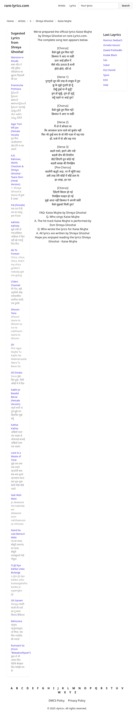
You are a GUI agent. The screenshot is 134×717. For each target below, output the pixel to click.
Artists (61, 5)
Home (10, 21)
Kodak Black (110, 55)
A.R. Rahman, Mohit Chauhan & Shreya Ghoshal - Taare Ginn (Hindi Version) (17, 170)
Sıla (105, 60)
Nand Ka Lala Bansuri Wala (18, 534)
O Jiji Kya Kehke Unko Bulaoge (18, 569)
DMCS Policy (57, 700)
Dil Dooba (16, 372)
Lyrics (72, 5)
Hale (105, 85)
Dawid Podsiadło (112, 50)
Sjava (106, 75)
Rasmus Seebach (112, 40)
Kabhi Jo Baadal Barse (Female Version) (15, 397)
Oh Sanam (17, 600)
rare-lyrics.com (16, 5)
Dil (12, 344)
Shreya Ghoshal (44, 21)
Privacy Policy (76, 700)
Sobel (106, 65)
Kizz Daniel (109, 70)
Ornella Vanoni (111, 45)
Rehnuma (16, 621)
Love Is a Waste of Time (16, 456)
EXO (105, 80)
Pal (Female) (18, 205)
